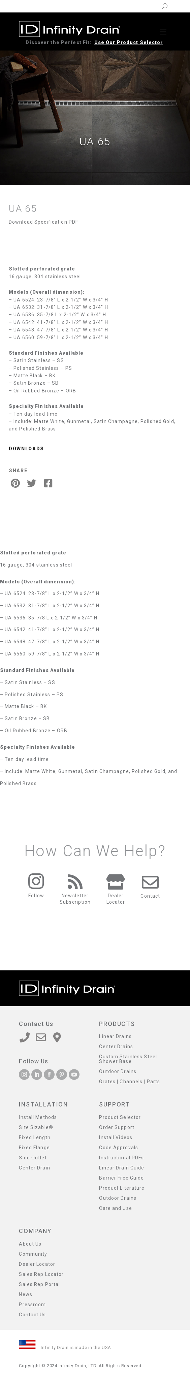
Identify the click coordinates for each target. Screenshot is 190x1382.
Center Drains (116, 1046)
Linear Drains (115, 1036)
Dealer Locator (37, 1264)
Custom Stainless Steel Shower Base (128, 1059)
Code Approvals (118, 1147)
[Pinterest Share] (15, 483)
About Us (30, 1244)
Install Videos (115, 1137)
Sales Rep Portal (39, 1284)
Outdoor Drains (117, 1071)
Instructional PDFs (121, 1157)
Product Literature (122, 1188)
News (25, 1294)
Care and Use (115, 1208)
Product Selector (120, 1117)
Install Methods (38, 1117)
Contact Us (32, 1314)
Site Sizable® (36, 1127)
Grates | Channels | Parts (129, 1081)
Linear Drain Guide (121, 1167)
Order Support (116, 1127)
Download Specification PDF (43, 222)
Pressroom (32, 1304)
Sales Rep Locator (41, 1274)
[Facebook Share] (48, 483)
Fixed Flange (34, 1147)
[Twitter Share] (31, 483)
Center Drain (34, 1167)
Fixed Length (34, 1137)
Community (33, 1254)
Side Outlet (32, 1157)
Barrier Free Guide (121, 1178)
